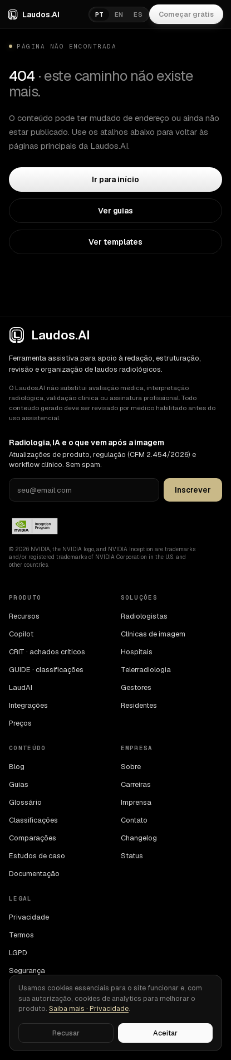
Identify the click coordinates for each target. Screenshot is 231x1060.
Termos (21, 935)
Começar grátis (186, 14)
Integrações (28, 705)
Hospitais (137, 652)
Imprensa (136, 802)
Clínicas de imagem (153, 634)
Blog (16, 766)
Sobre (131, 766)
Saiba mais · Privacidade (89, 1008)
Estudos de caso (37, 855)
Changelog (139, 838)
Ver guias (115, 211)
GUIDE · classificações (46, 669)
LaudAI (20, 687)
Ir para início (115, 179)
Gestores (136, 687)
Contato (134, 820)
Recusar (66, 1033)
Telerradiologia (146, 669)
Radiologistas (144, 616)
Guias (18, 784)
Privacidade (29, 917)
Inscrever (193, 490)
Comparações (32, 838)
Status (132, 855)
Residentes (139, 705)
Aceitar (165, 1033)
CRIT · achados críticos (47, 652)
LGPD (18, 952)
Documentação (34, 873)
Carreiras (136, 784)
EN (119, 14)
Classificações (33, 820)
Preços (20, 723)
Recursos (24, 616)
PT (99, 14)
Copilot (21, 634)
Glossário (25, 802)
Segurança (27, 970)
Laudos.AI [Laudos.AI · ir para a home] (34, 14)
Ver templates (115, 242)
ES (138, 14)
